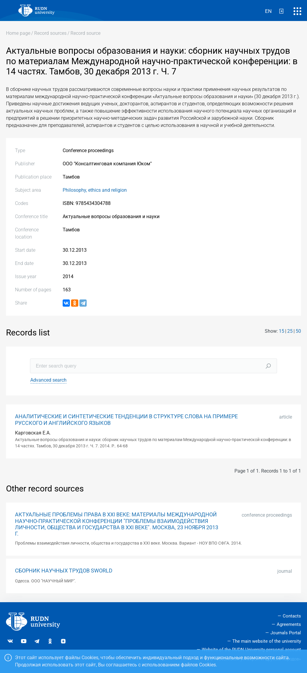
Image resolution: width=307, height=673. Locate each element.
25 (290, 331)
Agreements (289, 624)
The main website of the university (266, 641)
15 (281, 331)
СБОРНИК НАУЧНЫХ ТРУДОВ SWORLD (63, 571)
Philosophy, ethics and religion (95, 190)
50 (298, 331)
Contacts (292, 616)
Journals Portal (285, 632)
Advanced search (48, 380)
